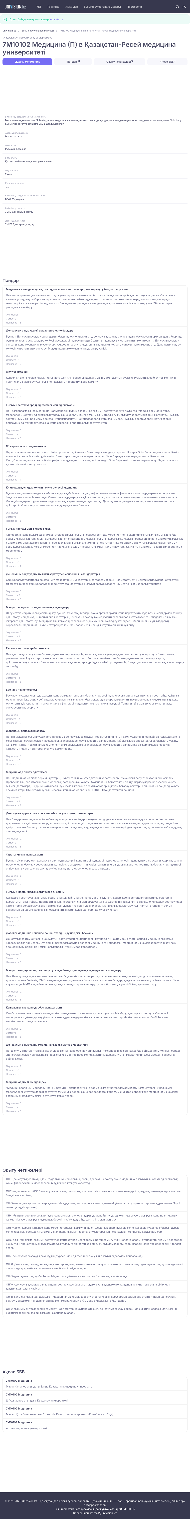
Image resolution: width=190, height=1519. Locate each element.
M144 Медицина (14, 199)
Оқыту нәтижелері (119, 61)
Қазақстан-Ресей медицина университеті (29, 161)
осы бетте (56, 19)
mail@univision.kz (105, 1513)
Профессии (134, 6)
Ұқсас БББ (167, 61)
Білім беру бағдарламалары (102, 6)
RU (184, 6)
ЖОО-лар (71, 6)
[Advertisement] (95, 89)
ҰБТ (38, 6)
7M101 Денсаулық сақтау (19, 224)
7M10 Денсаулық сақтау (19, 211)
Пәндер (73, 61)
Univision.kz (9, 30)
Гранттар (53, 6)
